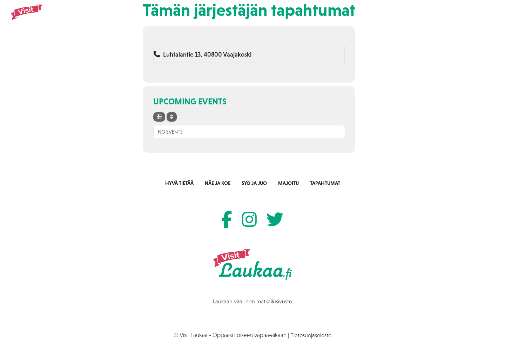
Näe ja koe (289, 18)
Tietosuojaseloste (311, 335)
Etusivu (259, 18)
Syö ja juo (323, 18)
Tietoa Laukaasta (433, 18)
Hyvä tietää (179, 183)
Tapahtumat (388, 18)
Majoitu (354, 18)
